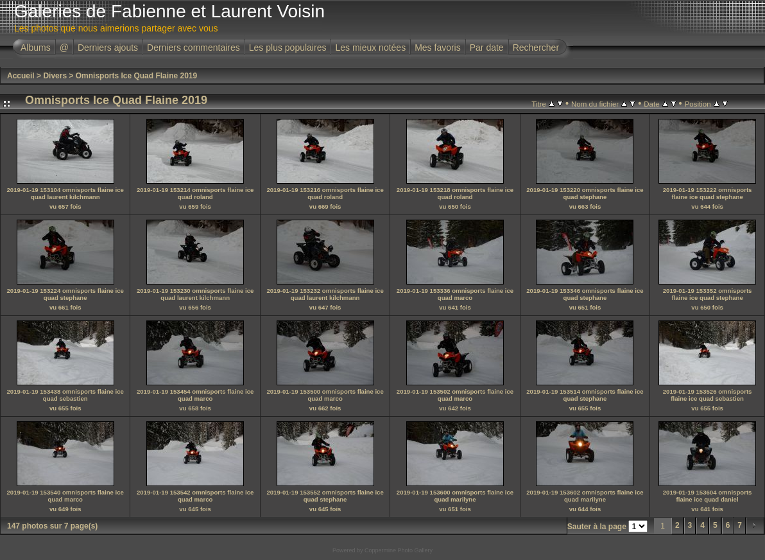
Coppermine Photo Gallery (399, 550)
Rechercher (536, 47)
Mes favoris (438, 47)
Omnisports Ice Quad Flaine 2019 (136, 75)
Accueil (21, 75)
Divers (55, 75)
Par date (487, 47)
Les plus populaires (288, 47)
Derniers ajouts (108, 47)
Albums (36, 47)
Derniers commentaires (193, 47)
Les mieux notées (370, 47)
